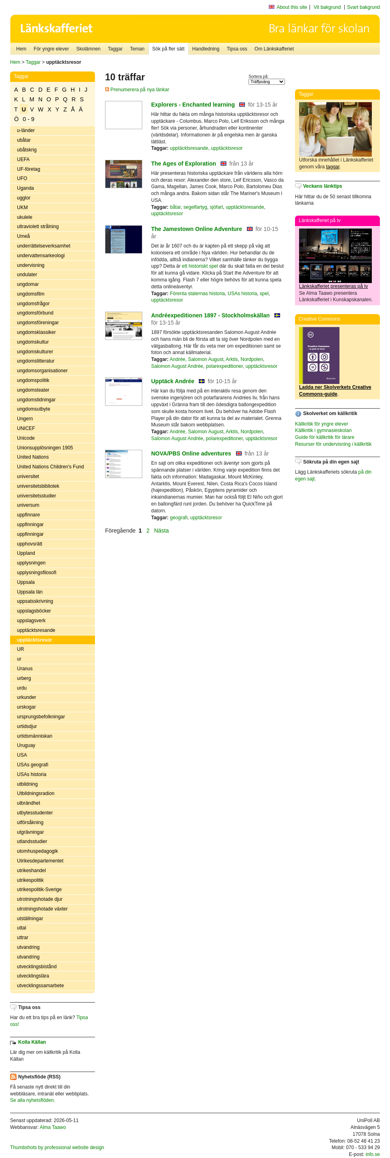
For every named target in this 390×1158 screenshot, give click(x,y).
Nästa (162, 530)
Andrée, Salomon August (196, 359)
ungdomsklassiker (36, 332)
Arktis (232, 359)
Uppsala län (29, 592)
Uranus (25, 668)
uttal (21, 928)
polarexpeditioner (224, 366)
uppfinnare (28, 515)
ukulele (24, 217)
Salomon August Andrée (177, 366)
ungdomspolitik (33, 380)
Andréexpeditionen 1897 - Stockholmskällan (210, 315)
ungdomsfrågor (33, 303)
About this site (292, 7)
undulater (27, 274)
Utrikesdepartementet (40, 861)
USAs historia (31, 774)
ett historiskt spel (200, 266)
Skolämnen (88, 49)
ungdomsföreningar (38, 322)
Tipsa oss (237, 49)
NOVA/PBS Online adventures (191, 453)
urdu (22, 688)
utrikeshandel (31, 870)
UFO (22, 178)
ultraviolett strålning (38, 226)
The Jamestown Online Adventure (196, 229)
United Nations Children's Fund (50, 467)
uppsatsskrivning (35, 601)
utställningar (30, 918)
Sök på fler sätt (168, 49)
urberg (24, 678)
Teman (137, 49)
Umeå (23, 236)
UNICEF (26, 428)
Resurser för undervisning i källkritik (333, 444)
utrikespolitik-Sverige (39, 889)
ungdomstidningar (36, 400)
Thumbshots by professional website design (57, 1147)
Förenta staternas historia (197, 293)
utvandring (28, 947)
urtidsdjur (27, 726)
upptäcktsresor (34, 640)
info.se (373, 1154)
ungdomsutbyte (33, 409)
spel (264, 293)
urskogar (26, 707)
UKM (22, 207)
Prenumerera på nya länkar (137, 89)
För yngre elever (51, 49)
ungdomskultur (33, 342)
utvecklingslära (33, 976)
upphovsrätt (29, 544)
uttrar (22, 937)
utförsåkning (30, 822)
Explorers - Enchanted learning (193, 104)
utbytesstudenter (35, 813)
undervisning (30, 265)
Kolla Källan (32, 1042)
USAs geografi (32, 765)
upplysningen (31, 563)
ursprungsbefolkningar (41, 717)
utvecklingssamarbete (40, 985)
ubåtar (24, 140)
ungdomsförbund (35, 313)
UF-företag (28, 169)
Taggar (115, 49)
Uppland (26, 553)
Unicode (26, 438)
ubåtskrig (27, 150)
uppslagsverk (31, 620)
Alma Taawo (53, 1127)
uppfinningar (30, 524)
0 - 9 (28, 119)
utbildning (27, 784)
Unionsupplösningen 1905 (45, 448)
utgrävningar (30, 832)
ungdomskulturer (35, 352)
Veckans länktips (322, 186)
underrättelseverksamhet (43, 246)
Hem (21, 49)
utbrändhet (28, 803)
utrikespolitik (30, 880)
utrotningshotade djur (40, 899)
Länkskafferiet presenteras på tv (333, 286)
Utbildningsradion (36, 793)
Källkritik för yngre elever (321, 424)
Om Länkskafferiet (274, 49)
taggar (332, 167)
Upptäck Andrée (172, 381)
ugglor (23, 198)
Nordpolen (251, 359)
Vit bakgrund (327, 7)
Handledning (205, 49)
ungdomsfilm (30, 294)
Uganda (25, 188)
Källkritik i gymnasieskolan (323, 430)
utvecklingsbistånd (37, 966)
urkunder (26, 697)
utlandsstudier (32, 841)
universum (28, 505)
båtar (175, 207)
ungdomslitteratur (36, 361)
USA (22, 755)
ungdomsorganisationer (42, 370)
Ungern (25, 419)
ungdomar (28, 284)
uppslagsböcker (34, 611)
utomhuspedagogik (37, 851)
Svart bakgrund (363, 7)
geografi (178, 517)
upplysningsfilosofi (36, 572)
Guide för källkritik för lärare (324, 437)
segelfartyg (195, 207)
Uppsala (26, 582)
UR (20, 649)
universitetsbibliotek (38, 486)
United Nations (33, 457)
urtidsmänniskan (34, 736)
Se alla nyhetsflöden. (32, 1100)
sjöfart (216, 207)
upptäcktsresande (36, 630)
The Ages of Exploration (183, 163)
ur (19, 659)
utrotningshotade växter (42, 909)
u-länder (26, 130)
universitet (28, 476)
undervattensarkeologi (41, 255)
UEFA (23, 159)
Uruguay (26, 745)
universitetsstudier (36, 496)
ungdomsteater (33, 390)
